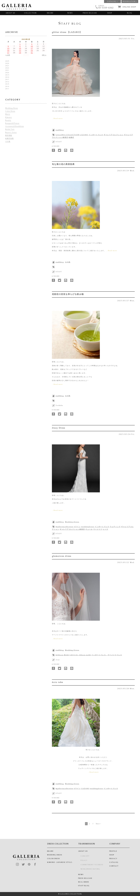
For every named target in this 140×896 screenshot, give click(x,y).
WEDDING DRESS (54, 855)
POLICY (84, 860)
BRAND (50, 13)
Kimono (8, 117)
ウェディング (115, 527)
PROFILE (113, 851)
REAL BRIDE (83, 882)
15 (20, 48)
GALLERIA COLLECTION (67, 135)
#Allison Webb (62, 655)
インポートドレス (96, 135)
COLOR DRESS (53, 859)
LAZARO (84, 135)
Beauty (8, 120)
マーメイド (97, 529)
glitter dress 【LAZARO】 (67, 32)
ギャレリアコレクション (113, 135)
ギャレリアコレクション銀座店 (72, 529)
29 (20, 53)
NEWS (70, 13)
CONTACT (113, 866)
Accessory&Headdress (14, 126)
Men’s (7, 114)
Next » (98, 824)
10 (32, 46)
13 (8, 48)
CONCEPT (85, 856)
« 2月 (8, 55)
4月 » (44, 55)
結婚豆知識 (9, 138)
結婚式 (71, 137)
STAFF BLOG (83, 886)
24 (32, 50)
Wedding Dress (72, 522)
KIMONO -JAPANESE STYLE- (60, 862)
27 (8, 53)
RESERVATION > (130, 1)
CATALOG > (112, 1)
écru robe (57, 682)
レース (105, 529)
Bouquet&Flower (12, 123)
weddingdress (87, 527)
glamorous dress (61, 556)
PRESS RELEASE (90, 13)
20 (8, 50)
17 (32, 48)
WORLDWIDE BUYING (90, 869)
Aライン (77, 527)
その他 (67, 262)
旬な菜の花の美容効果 (63, 164)
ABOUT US (10, 13)
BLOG (129, 13)
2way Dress (58, 428)
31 (32, 53)
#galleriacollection (64, 527)
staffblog (60, 130)
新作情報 (8, 135)
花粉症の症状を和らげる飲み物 (68, 294)
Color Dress (10, 111)
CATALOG (113, 862)
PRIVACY (113, 859)
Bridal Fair (10, 129)
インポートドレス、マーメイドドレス (106, 655)
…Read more (57, 118)
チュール (89, 529)
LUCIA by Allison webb (80, 655)
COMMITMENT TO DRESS (92, 865)
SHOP (109, 13)
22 (20, 50)
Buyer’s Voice (11, 132)
